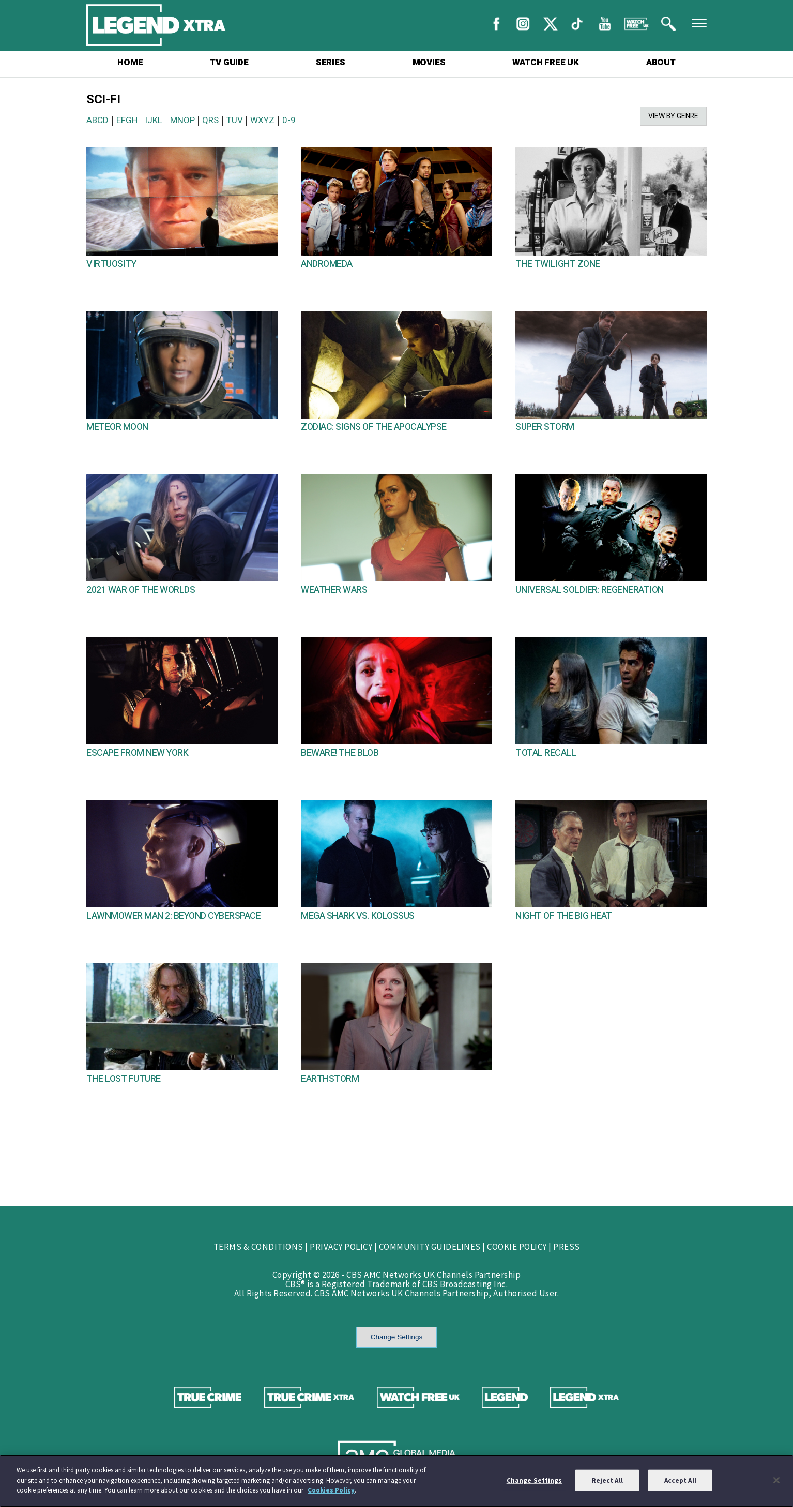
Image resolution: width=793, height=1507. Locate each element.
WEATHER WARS (334, 590)
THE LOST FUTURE (123, 1079)
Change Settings (397, 1337)
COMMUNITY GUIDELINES (430, 1246)
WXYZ (262, 120)
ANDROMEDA (327, 264)
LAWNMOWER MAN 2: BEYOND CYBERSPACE (173, 916)
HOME (130, 62)
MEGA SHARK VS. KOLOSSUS (358, 916)
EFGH (127, 120)
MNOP (182, 120)
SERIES (330, 62)
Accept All (680, 1484)
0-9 (289, 120)
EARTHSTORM (330, 1079)
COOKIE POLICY (517, 1246)
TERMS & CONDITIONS (258, 1246)
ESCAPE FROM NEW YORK (137, 753)
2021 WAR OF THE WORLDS (140, 590)
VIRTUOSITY (111, 264)
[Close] (776, 1484)
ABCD (97, 120)
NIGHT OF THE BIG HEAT (563, 916)
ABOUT (661, 62)
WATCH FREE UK (545, 62)
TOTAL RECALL (545, 753)
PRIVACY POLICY (341, 1246)
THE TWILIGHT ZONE (557, 264)
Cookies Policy (331, 1494)
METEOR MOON (117, 427)
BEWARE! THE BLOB (339, 753)
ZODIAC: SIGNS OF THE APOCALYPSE (374, 427)
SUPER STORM (544, 427)
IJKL (153, 120)
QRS (210, 120)
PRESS (566, 1246)
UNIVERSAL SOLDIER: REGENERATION (589, 590)
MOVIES (429, 62)
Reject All (607, 1484)
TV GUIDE (229, 62)
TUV (234, 120)
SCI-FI (103, 100)
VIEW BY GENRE (673, 116)
